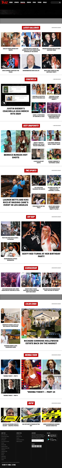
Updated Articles (4, 446)
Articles (2, 443)
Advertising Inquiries (20, 439)
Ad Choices (3, 439)
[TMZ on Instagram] (8, 2)
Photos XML (3, 458)
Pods (40, 12)
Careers (18, 438)
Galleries (3, 453)
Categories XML (4, 451)
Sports (12, 12)
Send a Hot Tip (19, 436)
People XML (3, 456)
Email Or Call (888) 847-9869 (14, 7)
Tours (48, 12)
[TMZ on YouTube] (38, 446)
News (3, 12)
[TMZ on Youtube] (5, 2)
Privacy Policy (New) (5, 436)
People (2, 454)
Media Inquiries (19, 441)
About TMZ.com (4, 434)
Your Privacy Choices (5, 441)
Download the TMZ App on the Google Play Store (52, 439)
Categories (3, 449)
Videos (31, 12)
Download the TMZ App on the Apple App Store (52, 435)
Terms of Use (3, 438)
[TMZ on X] (3, 2)
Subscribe (42, 440)
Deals (56, 12)
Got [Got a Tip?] (4, 7)
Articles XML (3, 444)
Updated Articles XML (5, 448)
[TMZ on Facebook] (2, 2)
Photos (22, 12)
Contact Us (19, 434)
